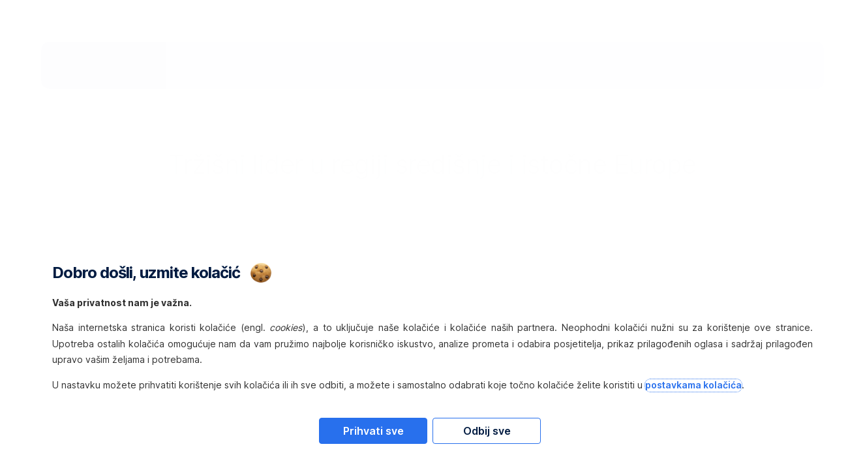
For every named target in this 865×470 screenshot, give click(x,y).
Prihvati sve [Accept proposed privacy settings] (373, 430)
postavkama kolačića (693, 384)
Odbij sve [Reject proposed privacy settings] (487, 430)
